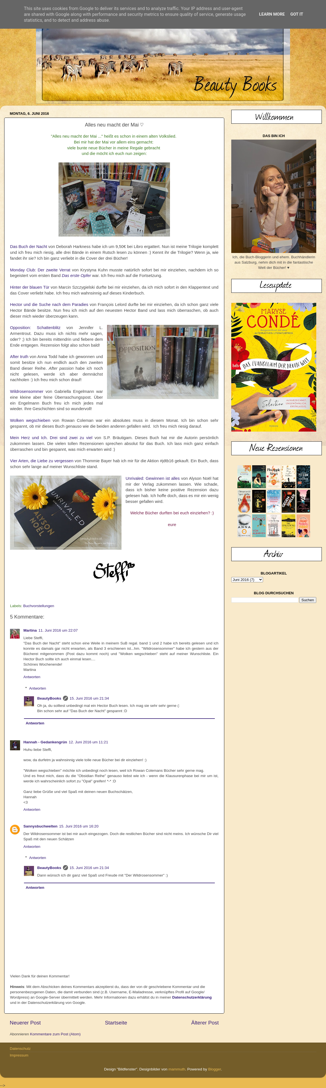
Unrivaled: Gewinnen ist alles (153, 478)
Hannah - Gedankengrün (45, 742)
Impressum (19, 1055)
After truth (19, 356)
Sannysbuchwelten (40, 826)
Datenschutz (20, 1048)
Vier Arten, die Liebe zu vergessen (41, 461)
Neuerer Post (25, 1023)
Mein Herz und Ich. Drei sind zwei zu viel (51, 437)
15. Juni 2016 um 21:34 (89, 698)
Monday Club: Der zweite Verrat (40, 270)
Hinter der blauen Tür (29, 287)
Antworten (31, 677)
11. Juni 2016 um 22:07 (58, 630)
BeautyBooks (49, 698)
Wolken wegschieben (30, 420)
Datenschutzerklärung (192, 997)
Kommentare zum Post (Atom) (55, 1034)
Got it (296, 14)
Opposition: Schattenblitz (35, 327)
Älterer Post (205, 1023)
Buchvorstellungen (38, 606)
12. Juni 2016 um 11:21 (88, 742)
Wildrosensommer (26, 391)
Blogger (214, 1069)
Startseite (116, 1023)
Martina (30, 630)
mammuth (176, 1069)
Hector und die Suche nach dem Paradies (49, 304)
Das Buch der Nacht (28, 246)
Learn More (272, 14)
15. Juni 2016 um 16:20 (78, 826)
